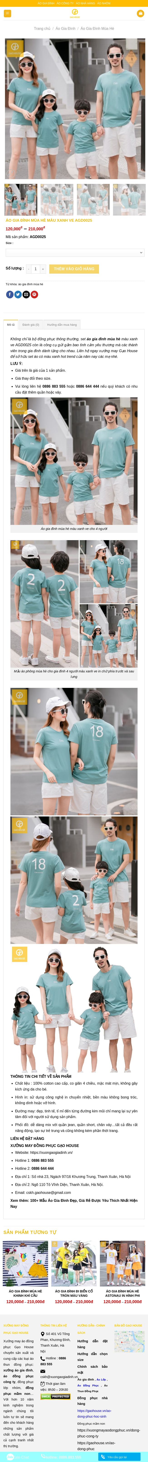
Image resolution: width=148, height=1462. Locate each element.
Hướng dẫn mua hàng (62, 324)
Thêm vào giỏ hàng (74, 269)
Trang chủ (42, 29)
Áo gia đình (46, 3)
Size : (9, 243)
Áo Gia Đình (65, 29)
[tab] (10, 324)
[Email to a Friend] (26, 294)
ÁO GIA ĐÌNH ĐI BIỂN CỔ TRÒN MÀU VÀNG (74, 1293)
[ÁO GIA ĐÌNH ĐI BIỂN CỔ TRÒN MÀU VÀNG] (74, 1263)
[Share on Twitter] (18, 294)
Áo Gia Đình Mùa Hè (97, 29)
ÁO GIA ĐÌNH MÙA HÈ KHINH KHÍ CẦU (25, 1293)
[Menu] (7, 13)
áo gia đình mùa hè (30, 284)
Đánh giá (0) (30, 324)
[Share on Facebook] (10, 294)
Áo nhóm (103, 3)
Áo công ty (65, 3)
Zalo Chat (21, 1457)
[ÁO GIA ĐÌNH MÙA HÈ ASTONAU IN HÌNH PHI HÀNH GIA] (122, 1263)
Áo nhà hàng (85, 3)
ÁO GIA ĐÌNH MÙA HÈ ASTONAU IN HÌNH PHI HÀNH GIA (122, 1295)
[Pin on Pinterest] (34, 294)
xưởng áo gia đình (18, 1370)
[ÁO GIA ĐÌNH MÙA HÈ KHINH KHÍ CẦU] (25, 1263)
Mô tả (11, 324)
